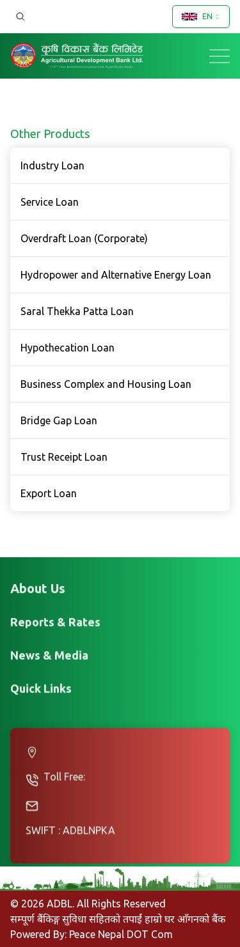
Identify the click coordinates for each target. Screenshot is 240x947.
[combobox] (201, 16)
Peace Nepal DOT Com (121, 934)
